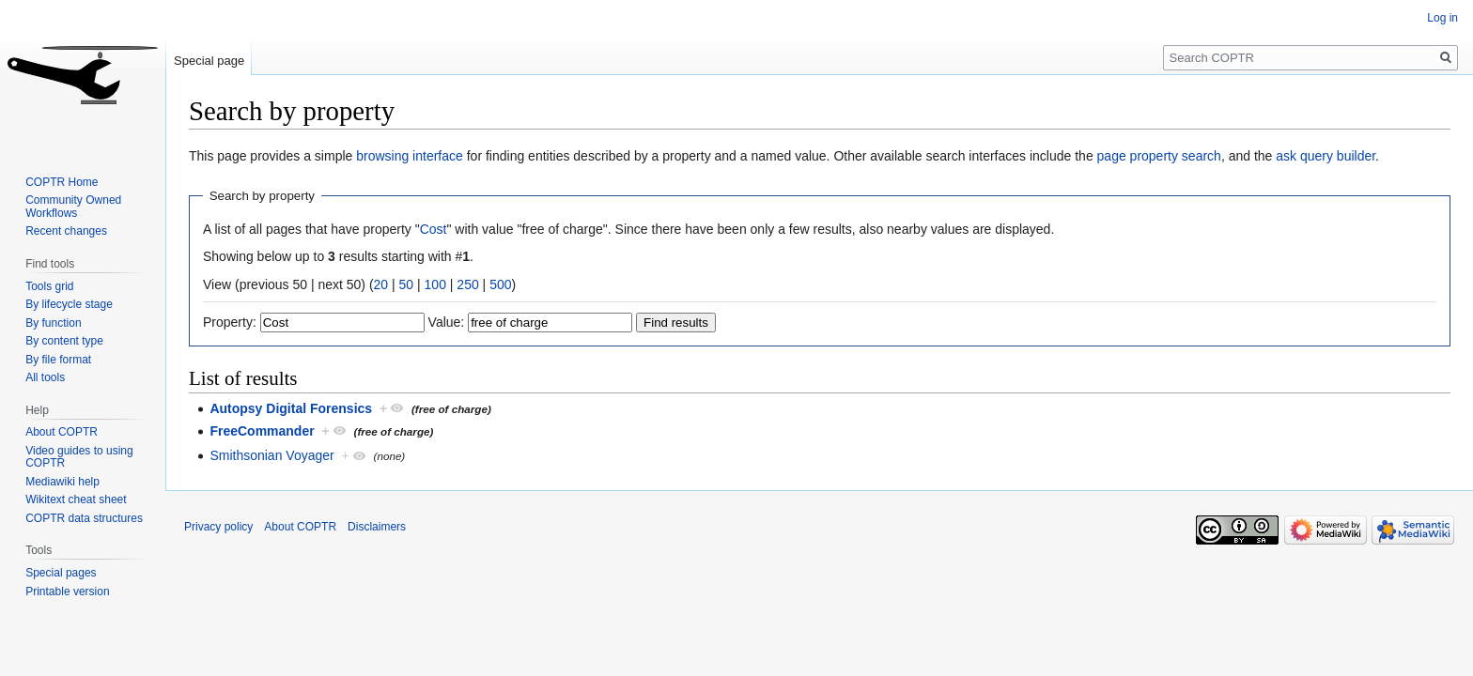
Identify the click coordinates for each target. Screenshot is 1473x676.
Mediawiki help (62, 481)
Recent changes (66, 231)
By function (53, 323)
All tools (45, 377)
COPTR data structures (84, 518)
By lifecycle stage (69, 304)
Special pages (60, 572)
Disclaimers (377, 526)
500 (500, 284)
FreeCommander (261, 430)
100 (435, 284)
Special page (209, 61)
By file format (58, 359)
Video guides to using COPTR (79, 457)
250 (467, 284)
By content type (64, 340)
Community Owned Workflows (73, 206)
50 (406, 284)
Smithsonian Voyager (271, 455)
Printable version (67, 591)
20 (381, 284)
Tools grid (49, 286)
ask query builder (1325, 155)
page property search (1159, 155)
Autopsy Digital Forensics (290, 408)
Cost (433, 229)
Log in (1442, 17)
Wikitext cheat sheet (75, 499)
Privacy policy (218, 526)
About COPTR (61, 431)
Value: (446, 322)
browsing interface (409, 155)
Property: (229, 322)
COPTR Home (61, 182)
